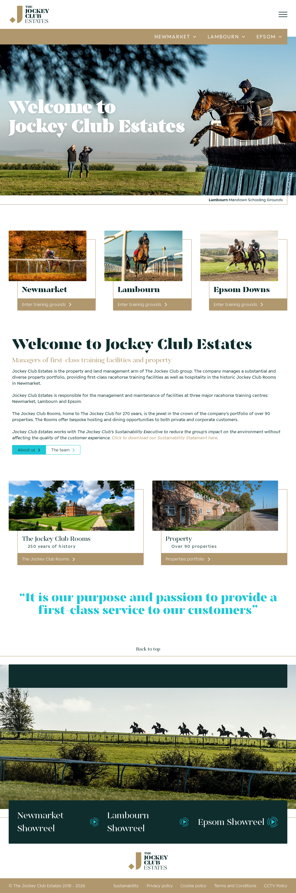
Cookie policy (193, 885)
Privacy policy (160, 885)
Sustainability (126, 885)
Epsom (269, 37)
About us (29, 449)
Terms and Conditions (235, 885)
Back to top (148, 649)
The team (63, 449)
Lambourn (226, 37)
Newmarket (175, 37)
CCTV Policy (275, 885)
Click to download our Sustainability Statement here (164, 437)
